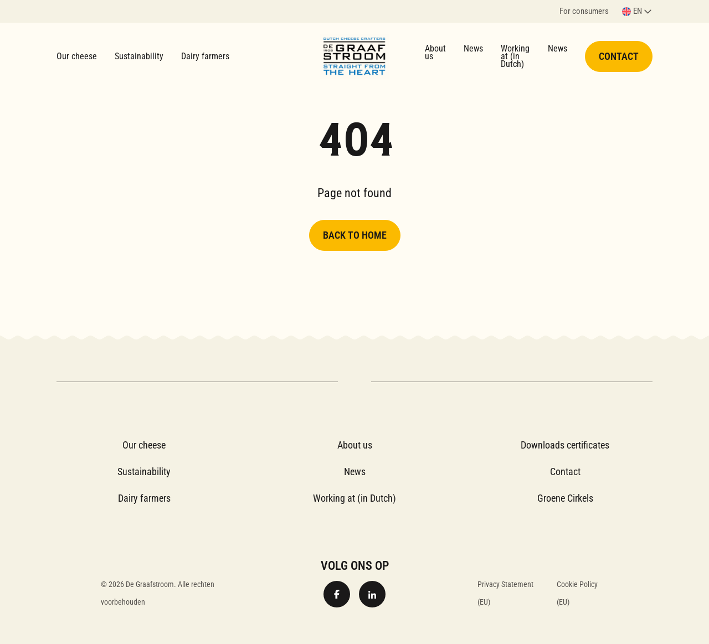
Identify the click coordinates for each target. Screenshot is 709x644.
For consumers (584, 12)
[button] (637, 11)
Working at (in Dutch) (515, 56)
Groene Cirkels (565, 498)
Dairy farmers (205, 56)
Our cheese (76, 56)
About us (435, 52)
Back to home (355, 235)
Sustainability (139, 56)
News (473, 48)
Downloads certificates (565, 445)
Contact (619, 56)
